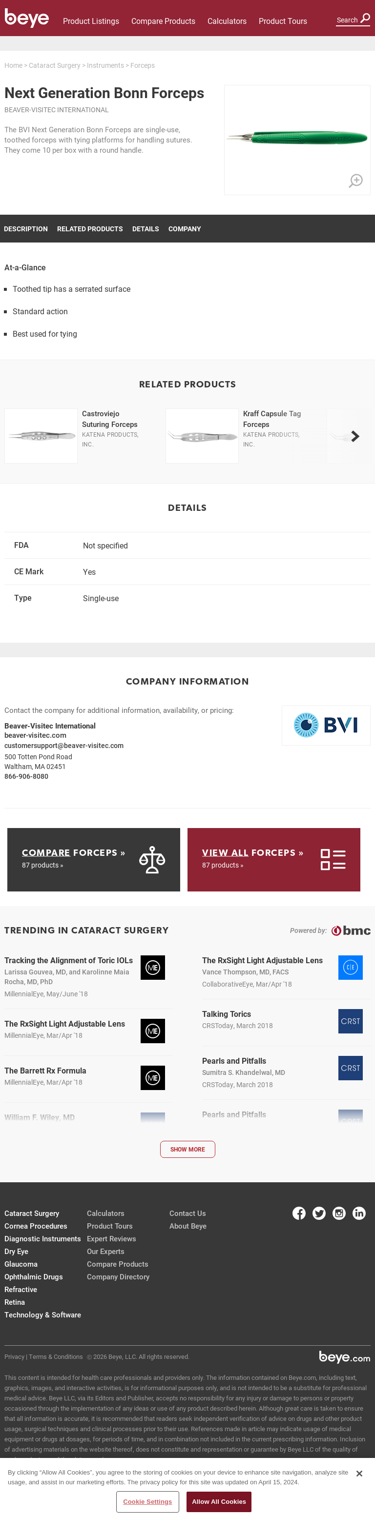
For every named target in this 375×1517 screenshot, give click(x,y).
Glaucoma (21, 1264)
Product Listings (91, 21)
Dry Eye (16, 1251)
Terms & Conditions (56, 1356)
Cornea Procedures (35, 1226)
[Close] (359, 1473)
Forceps (142, 65)
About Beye (188, 1226)
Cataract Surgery (55, 65)
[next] (355, 436)
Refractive (20, 1289)
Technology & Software (42, 1314)
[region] (187, 1487)
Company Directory (118, 1276)
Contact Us (187, 1213)
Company (184, 228)
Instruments (105, 65)
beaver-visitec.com (35, 735)
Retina (14, 1302)
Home (13, 65)
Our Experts (106, 1251)
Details (145, 228)
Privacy (14, 1356)
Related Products (90, 228)
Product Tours (283, 21)
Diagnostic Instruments (42, 1238)
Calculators (227, 21)
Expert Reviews (111, 1238)
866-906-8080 (26, 776)
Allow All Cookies (219, 1501)
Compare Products (163, 21)
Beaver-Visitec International (56, 109)
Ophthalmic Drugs (33, 1276)
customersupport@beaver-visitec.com (64, 745)
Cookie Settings (147, 1501)
